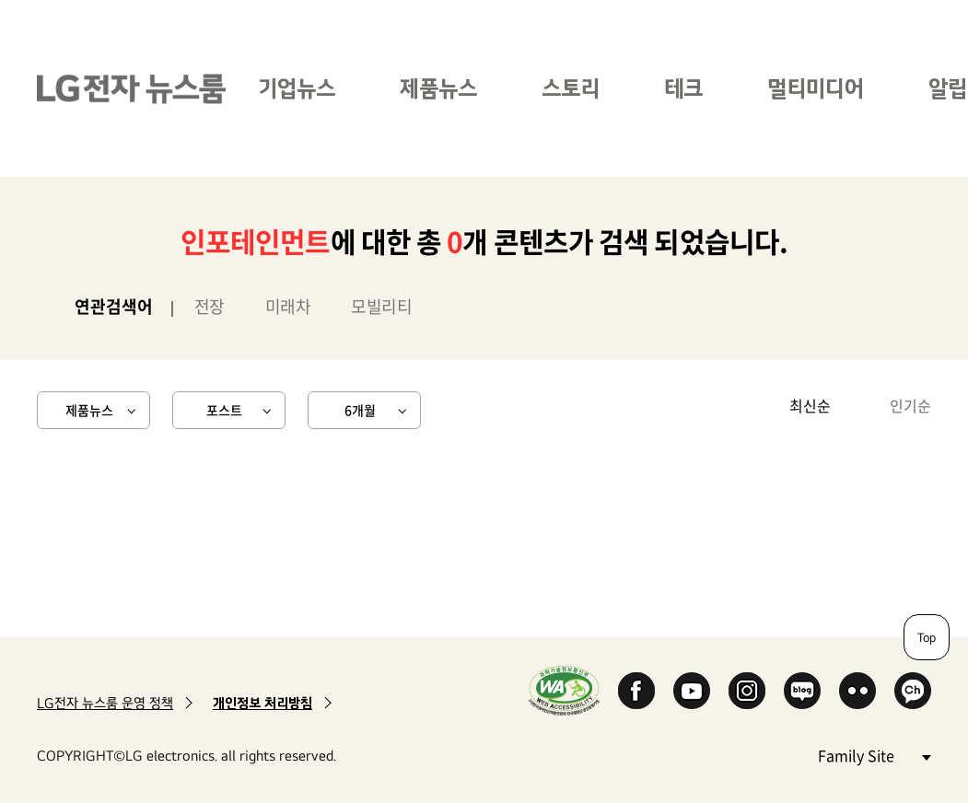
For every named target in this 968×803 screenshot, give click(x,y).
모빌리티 (381, 306)
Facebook (636, 690)
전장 (209, 306)
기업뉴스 (296, 88)
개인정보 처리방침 (262, 703)
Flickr (857, 690)
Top (926, 637)
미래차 (288, 306)
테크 (683, 88)
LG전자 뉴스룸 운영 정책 (105, 703)
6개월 (360, 410)
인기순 (910, 405)
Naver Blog (802, 690)
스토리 (571, 88)
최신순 (810, 405)
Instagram (747, 690)
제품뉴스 (438, 88)
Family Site (874, 754)
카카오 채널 (912, 690)
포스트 (224, 410)
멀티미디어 (815, 88)
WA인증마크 (564, 690)
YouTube (691, 690)
